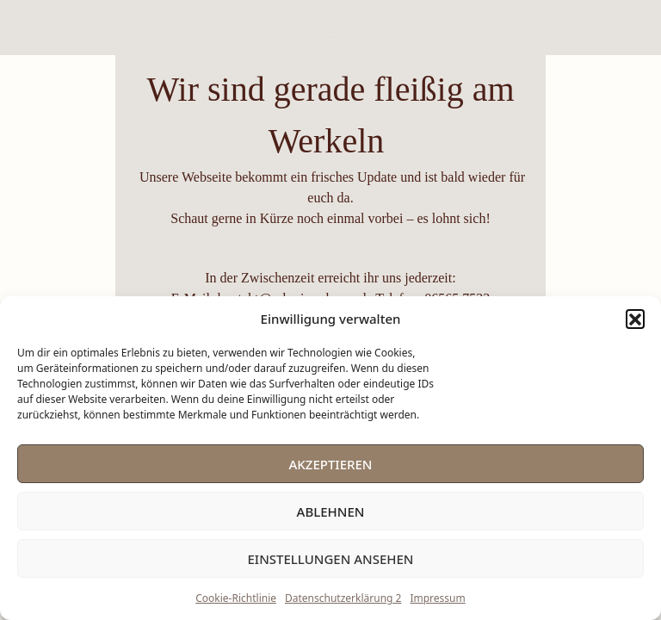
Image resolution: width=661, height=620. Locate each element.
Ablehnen (331, 511)
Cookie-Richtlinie (235, 598)
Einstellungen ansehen (330, 558)
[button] (635, 318)
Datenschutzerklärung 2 (343, 598)
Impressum (437, 598)
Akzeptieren (331, 464)
